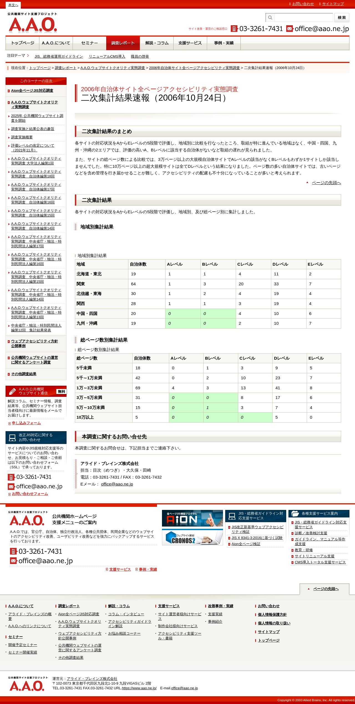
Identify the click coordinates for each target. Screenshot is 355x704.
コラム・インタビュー (126, 614)
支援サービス (120, 569)
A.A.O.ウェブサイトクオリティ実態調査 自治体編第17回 (36, 186)
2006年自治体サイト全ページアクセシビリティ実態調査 (194, 68)
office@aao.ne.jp (117, 484)
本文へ (13, 5)
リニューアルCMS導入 (107, 56)
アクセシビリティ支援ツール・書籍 (179, 635)
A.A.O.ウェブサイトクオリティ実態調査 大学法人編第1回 (36, 160)
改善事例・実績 (220, 606)
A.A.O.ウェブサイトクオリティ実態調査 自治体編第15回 (36, 213)
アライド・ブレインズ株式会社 (92, 679)
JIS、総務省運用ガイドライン (59, 56)
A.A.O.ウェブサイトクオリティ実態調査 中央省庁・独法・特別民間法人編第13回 (36, 312)
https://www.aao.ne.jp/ (139, 688)
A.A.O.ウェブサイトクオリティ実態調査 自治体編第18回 (36, 173)
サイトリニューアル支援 (314, 556)
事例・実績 (148, 569)
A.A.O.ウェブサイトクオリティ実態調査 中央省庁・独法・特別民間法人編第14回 (36, 294)
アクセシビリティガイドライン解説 (129, 623)
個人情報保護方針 (272, 614)
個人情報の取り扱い (274, 623)
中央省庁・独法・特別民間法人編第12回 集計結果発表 (36, 327)
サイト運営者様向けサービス (179, 616)
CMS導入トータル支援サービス (320, 562)
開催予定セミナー (22, 645)
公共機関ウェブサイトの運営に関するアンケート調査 (34, 359)
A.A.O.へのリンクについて (29, 626)
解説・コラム (119, 606)
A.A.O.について (21, 606)
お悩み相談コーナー (124, 633)
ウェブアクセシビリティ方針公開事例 (34, 343)
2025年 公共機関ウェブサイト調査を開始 (37, 118)
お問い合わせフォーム (30, 494)
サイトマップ (333, 4)
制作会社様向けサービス (178, 626)
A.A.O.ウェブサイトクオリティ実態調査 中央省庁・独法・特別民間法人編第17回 (36, 241)
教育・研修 (304, 550)
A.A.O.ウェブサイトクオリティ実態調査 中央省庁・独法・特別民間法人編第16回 (36, 259)
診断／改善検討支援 (311, 533)
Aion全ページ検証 (246, 544)
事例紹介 (215, 621)
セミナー (15, 637)
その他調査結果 (23, 374)
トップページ (40, 68)
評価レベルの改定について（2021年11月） (32, 147)
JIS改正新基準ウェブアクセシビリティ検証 (258, 529)
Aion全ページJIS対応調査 (32, 90)
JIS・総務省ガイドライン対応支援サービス (321, 524)
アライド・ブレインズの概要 (30, 616)
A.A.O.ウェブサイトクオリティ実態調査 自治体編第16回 (36, 199)
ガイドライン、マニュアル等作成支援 (320, 541)
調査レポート (66, 68)
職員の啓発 (140, 56)
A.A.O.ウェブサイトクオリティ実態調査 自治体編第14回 (36, 226)
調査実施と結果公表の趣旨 (32, 129)
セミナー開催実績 (22, 652)
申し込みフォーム (26, 423)
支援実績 (215, 614)
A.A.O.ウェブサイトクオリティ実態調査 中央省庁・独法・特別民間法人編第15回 (36, 277)
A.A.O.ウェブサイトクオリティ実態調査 (112, 68)
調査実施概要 (22, 137)
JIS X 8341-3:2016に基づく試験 (257, 538)
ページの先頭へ (326, 182)
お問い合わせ (303, 4)
